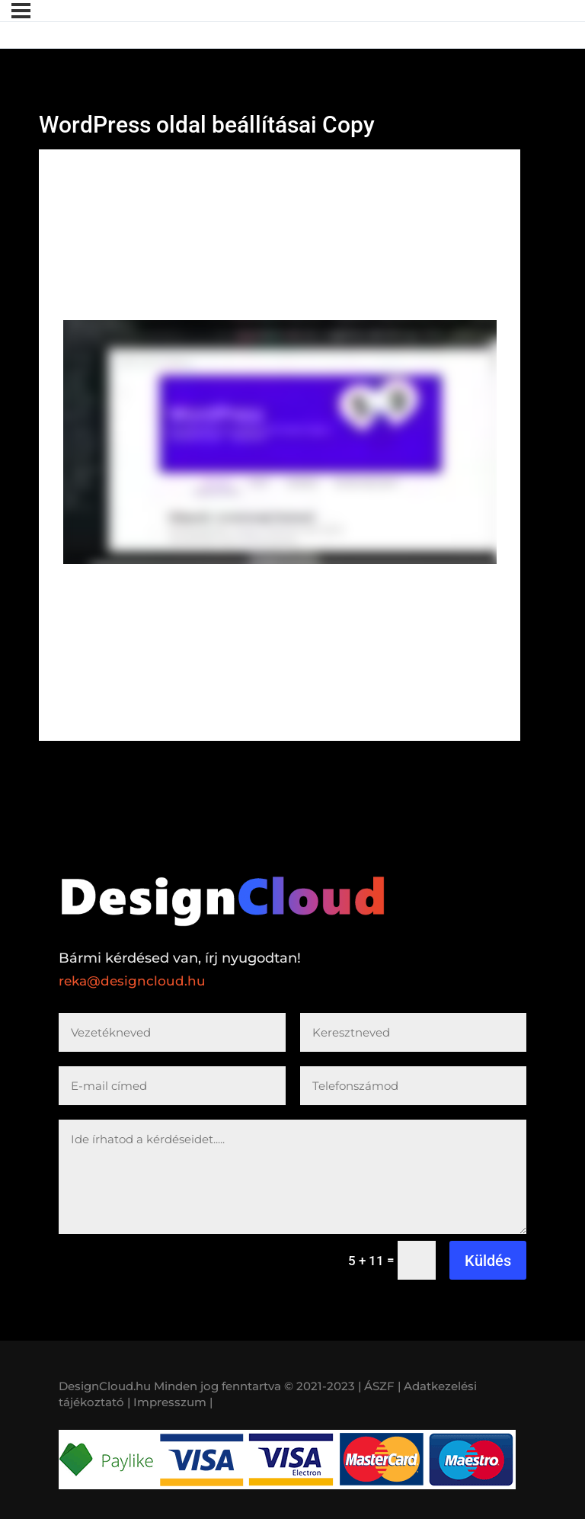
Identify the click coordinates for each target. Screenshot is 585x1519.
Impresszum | (173, 1402)
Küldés (488, 1260)
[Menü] (21, 10)
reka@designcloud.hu (132, 981)
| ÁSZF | (379, 1386)
